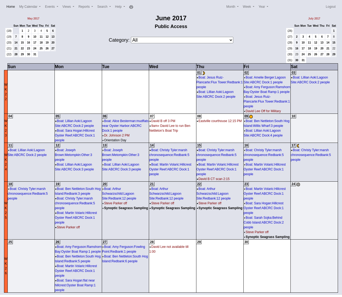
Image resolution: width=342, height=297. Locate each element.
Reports (85, 7)
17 (34, 42)
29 (22, 54)
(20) (9, 42)
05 (57, 116)
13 (53, 36)
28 (15, 54)
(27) (289, 36)
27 (53, 48)
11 (41, 36)
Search (102, 7)
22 (22, 48)
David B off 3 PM (162, 121)
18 (41, 42)
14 (15, 42)
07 (151, 116)
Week (247, 7)
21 (15, 48)
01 (199, 73)
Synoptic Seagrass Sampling (125, 208)
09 (246, 116)
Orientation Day (114, 140)
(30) (289, 54)
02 (246, 73)
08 (199, 116)
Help (119, 7)
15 (22, 42)
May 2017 (33, 18)
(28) (289, 42)
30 (28, 54)
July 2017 (314, 18)
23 (28, 48)
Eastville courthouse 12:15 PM (219, 121)
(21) (9, 48)
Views (67, 7)
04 (10, 116)
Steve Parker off (67, 227)
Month (231, 7)
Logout (331, 7)
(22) (9, 54)
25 (41, 48)
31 (34, 54)
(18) (9, 30)
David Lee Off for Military (262, 111)
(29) (289, 48)
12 (47, 36)
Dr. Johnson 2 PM (116, 135)
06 (104, 116)
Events (50, 7)
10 (34, 36)
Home (11, 6)
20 (53, 42)
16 (28, 42)
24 (34, 48)
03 (293, 73)
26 (47, 48)
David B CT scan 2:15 (213, 179)
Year (262, 7)
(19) (9, 36)
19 (47, 42)
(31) (289, 60)
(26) (289, 30)
